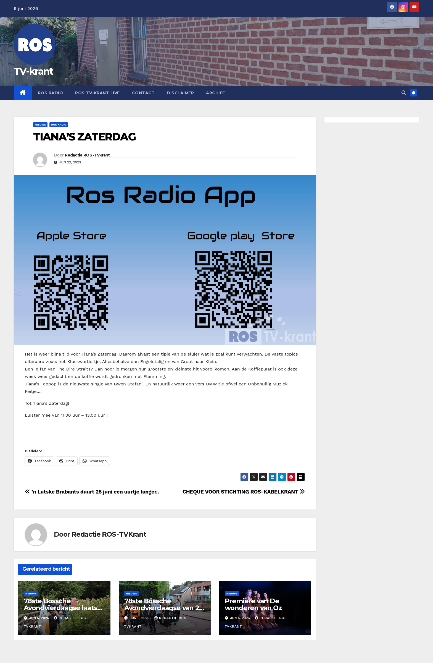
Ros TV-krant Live (97, 92)
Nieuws (40, 124)
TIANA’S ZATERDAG (84, 136)
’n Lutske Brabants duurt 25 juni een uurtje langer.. (92, 492)
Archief (215, 92)
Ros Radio (50, 92)
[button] (404, 92)
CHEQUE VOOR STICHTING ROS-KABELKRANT (244, 492)
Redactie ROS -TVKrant (87, 155)
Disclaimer (180, 92)
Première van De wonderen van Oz (253, 604)
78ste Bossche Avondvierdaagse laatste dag (64, 608)
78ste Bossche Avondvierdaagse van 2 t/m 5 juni (161, 608)
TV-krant (33, 71)
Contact (143, 92)
